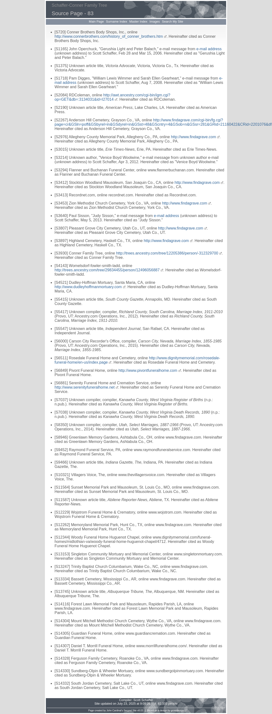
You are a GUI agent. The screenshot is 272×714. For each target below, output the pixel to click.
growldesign (177, 710)
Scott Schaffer (143, 700)
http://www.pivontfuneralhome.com (147, 370)
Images (154, 21)
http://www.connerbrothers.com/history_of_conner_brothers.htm (109, 36)
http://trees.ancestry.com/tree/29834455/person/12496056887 (107, 270)
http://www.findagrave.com (193, 137)
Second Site (130, 710)
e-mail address (209, 49)
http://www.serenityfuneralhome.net (85, 387)
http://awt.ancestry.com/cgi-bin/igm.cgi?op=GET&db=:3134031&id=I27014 (112, 97)
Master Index (138, 21)
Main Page (96, 21)
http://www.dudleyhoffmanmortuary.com (88, 287)
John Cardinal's (114, 710)
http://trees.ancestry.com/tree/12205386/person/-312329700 (167, 253)
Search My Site (172, 21)
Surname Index (116, 21)
